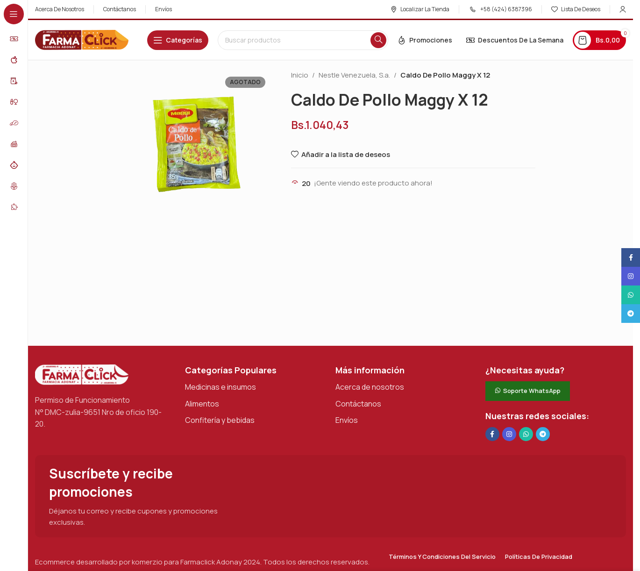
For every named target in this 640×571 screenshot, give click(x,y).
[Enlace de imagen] (81, 374)
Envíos (346, 420)
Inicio (299, 75)
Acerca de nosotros (369, 387)
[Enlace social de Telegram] (543, 434)
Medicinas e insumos (220, 387)
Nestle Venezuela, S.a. (354, 75)
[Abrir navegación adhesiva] (177, 40)
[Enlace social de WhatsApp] (526, 434)
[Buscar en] (303, 40)
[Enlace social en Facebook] (492, 434)
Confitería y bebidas (220, 420)
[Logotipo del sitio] (81, 39)
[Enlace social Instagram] (509, 434)
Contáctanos (358, 404)
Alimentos (202, 404)
